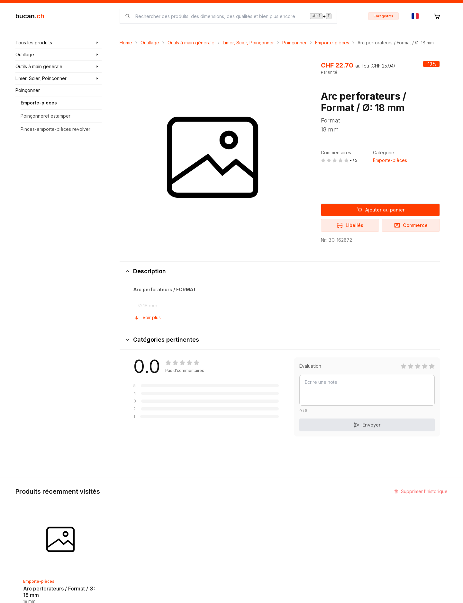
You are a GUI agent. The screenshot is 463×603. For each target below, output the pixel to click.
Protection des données (262, 562)
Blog (168, 515)
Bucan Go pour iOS (330, 527)
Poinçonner (294, 42)
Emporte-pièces (39, 102)
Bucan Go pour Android (335, 539)
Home (126, 42)
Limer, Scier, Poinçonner (248, 42)
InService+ (321, 504)
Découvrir (173, 504)
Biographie (248, 527)
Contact (245, 504)
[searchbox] (219, 16)
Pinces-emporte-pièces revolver (55, 129)
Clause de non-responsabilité (268, 550)
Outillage (150, 42)
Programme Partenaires (335, 515)
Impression (248, 515)
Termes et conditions (259, 539)
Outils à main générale (191, 42)
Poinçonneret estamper (45, 116)
